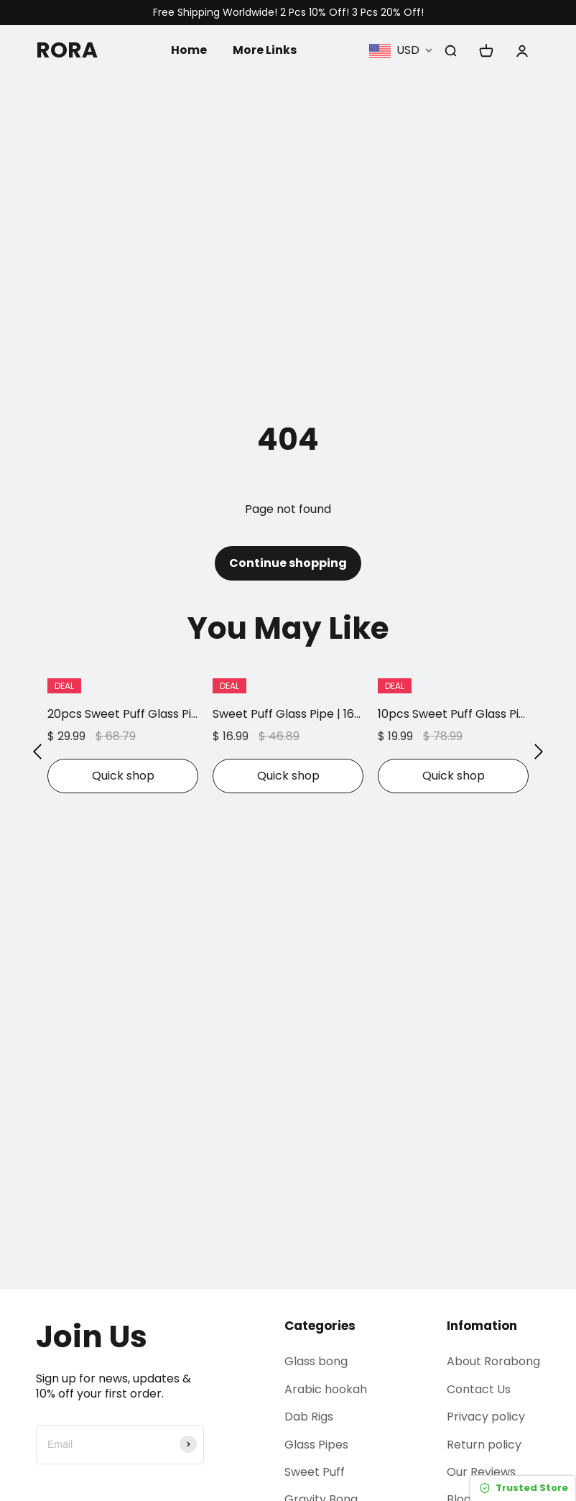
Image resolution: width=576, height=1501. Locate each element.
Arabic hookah (325, 1389)
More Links (265, 50)
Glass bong (316, 1361)
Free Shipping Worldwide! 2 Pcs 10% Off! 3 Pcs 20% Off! (288, 12)
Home (189, 50)
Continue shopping (288, 563)
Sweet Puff (314, 1472)
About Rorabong (493, 1361)
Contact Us (479, 1389)
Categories (320, 1325)
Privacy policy (486, 1416)
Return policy (484, 1444)
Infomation (482, 1325)
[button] (37, 752)
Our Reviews (481, 1472)
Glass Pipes (316, 1444)
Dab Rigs (308, 1416)
